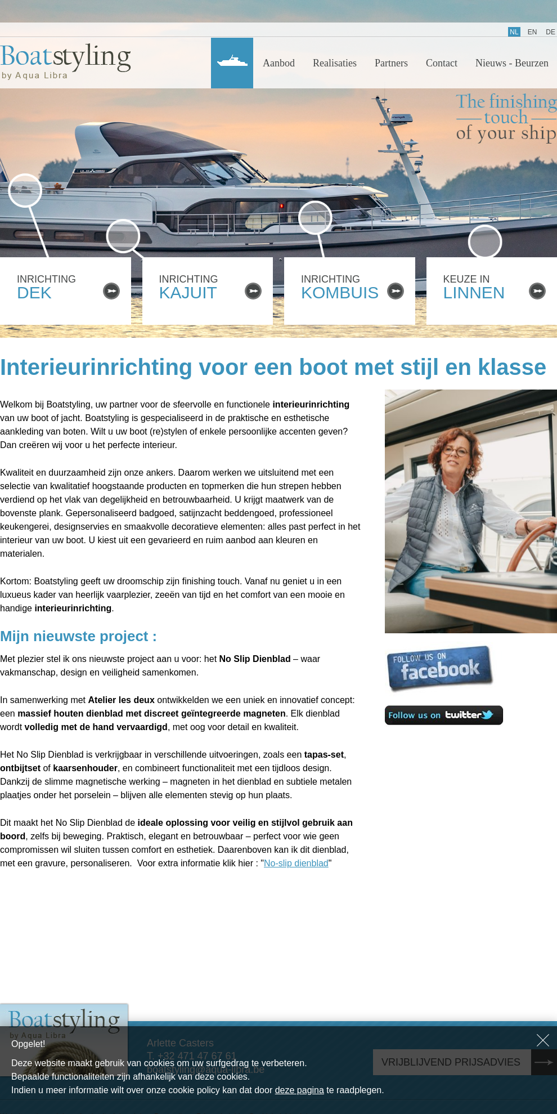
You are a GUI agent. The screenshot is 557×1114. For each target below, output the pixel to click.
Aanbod (279, 63)
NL (514, 32)
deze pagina (299, 1090)
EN (532, 32)
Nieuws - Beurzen (512, 63)
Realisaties (335, 63)
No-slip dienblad (296, 863)
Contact (441, 63)
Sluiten (543, 1040)
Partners (391, 63)
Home (232, 63)
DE (550, 32)
